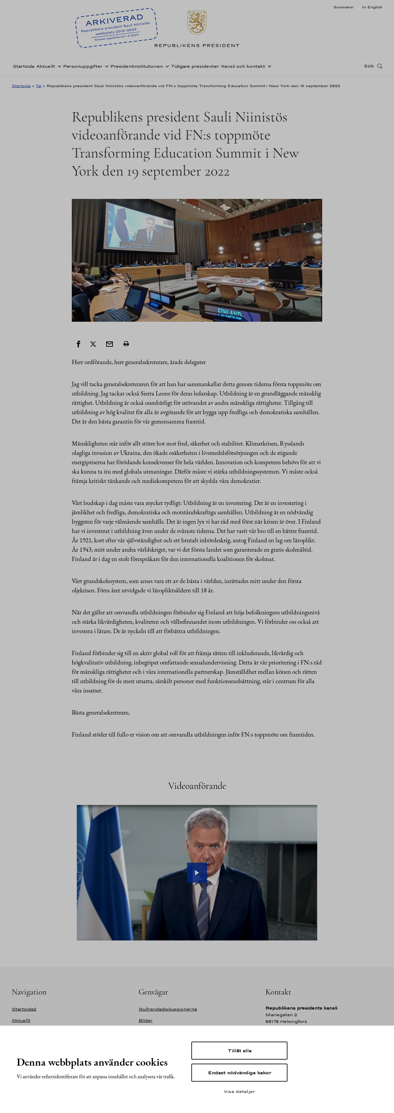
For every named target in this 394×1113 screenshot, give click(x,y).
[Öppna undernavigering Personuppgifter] (106, 68)
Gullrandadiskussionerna (168, 1009)
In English (372, 7)
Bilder (146, 1020)
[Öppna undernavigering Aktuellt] (58, 68)
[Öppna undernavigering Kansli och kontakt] (268, 68)
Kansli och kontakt (243, 68)
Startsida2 (24, 1009)
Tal (38, 85)
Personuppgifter (83, 68)
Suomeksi (343, 7)
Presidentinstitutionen (137, 68)
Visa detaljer (239, 1091)
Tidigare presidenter (195, 68)
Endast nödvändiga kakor (239, 1073)
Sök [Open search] (369, 68)
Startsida (23, 68)
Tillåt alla (239, 1051)
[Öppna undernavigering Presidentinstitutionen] (166, 68)
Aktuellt (45, 68)
